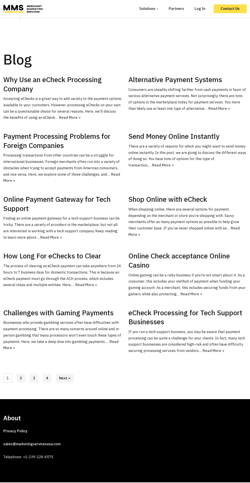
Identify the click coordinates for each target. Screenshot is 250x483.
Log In (200, 8)
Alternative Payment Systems (175, 79)
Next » (64, 378)
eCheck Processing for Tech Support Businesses (185, 317)
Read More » (84, 117)
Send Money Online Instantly (173, 136)
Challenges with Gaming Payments (58, 313)
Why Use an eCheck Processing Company (52, 84)
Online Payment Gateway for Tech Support (57, 204)
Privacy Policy (15, 431)
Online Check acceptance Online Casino (179, 261)
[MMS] (24, 9)
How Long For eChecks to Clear (52, 256)
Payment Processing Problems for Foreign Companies (56, 141)
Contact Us (230, 8)
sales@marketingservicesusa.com (32, 444)
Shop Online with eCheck (167, 199)
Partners (176, 8)
